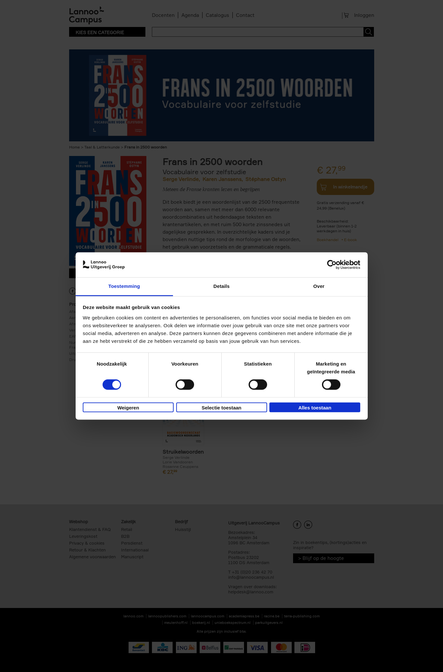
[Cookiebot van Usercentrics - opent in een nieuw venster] (331, 265)
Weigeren (128, 407)
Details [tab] (222, 286)
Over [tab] (319, 286)
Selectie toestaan (221, 407)
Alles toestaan (314, 407)
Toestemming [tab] (124, 286)
